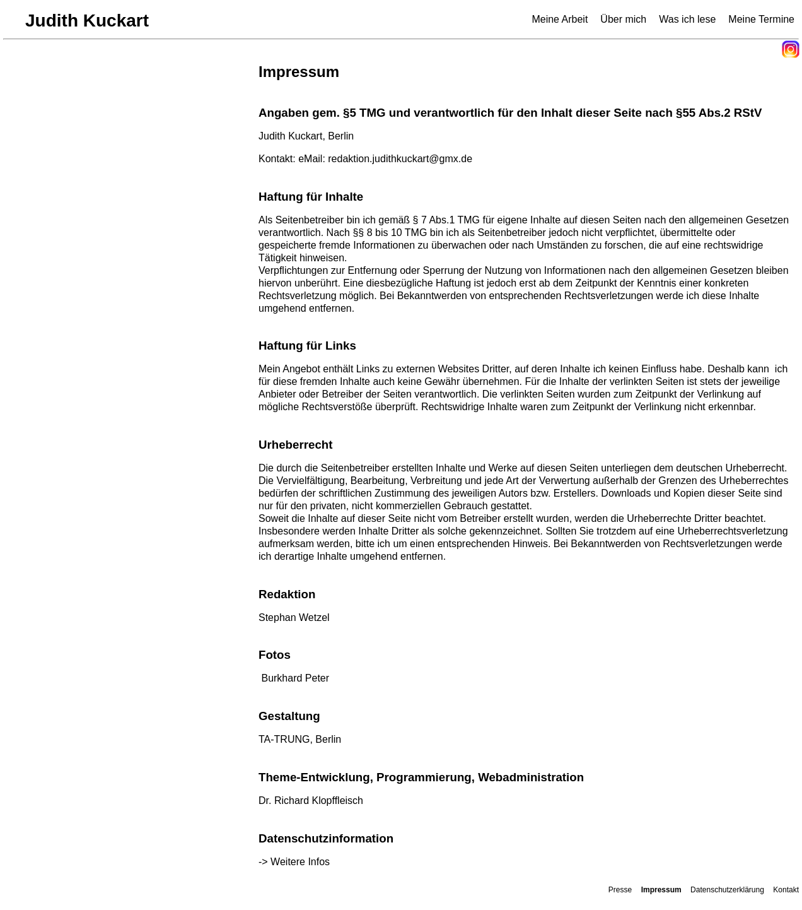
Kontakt (786, 889)
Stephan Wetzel (294, 617)
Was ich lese (687, 19)
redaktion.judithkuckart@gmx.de (400, 158)
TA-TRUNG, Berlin (300, 739)
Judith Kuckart (87, 20)
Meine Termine (761, 19)
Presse (620, 889)
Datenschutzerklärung (727, 889)
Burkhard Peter (295, 678)
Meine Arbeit (560, 19)
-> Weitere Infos (294, 861)
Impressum (661, 889)
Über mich (623, 19)
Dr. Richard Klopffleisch (312, 800)
